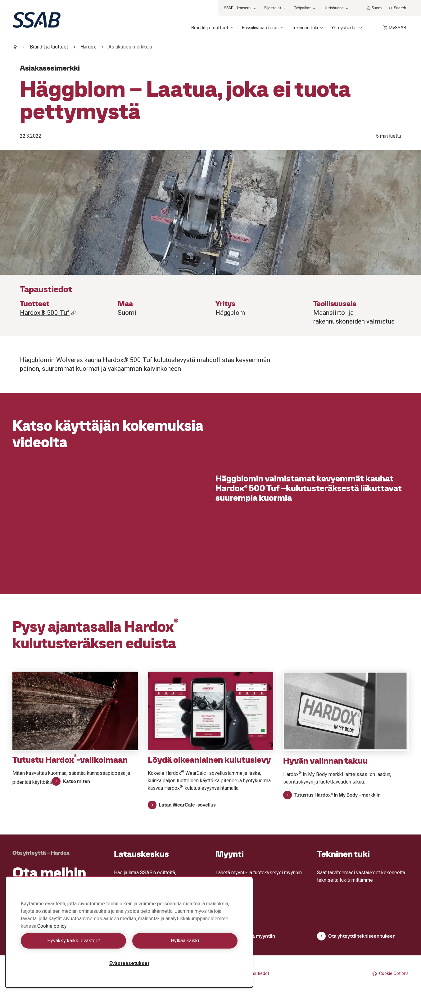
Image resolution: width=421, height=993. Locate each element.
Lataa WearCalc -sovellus (182, 805)
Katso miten (71, 781)
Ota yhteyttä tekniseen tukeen (356, 936)
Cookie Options (390, 973)
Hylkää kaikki (185, 941)
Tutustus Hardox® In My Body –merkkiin (332, 795)
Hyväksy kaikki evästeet (73, 941)
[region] (129, 932)
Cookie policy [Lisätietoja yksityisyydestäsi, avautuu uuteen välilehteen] (52, 926)
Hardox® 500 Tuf (48, 312)
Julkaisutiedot (255, 973)
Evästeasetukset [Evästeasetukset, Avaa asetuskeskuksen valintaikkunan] (129, 963)
